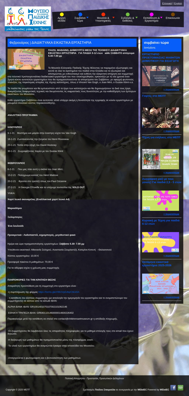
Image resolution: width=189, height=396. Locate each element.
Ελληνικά (167, 3)
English (178, 3)
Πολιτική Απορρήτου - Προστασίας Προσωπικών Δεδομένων (94, 378)
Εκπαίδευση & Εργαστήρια (151, 19)
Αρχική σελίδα (62, 19)
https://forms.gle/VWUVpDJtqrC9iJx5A (58, 292)
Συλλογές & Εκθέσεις (127, 19)
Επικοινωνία (173, 18)
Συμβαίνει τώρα (80, 19)
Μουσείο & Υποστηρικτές (103, 19)
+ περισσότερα (171, 89)
